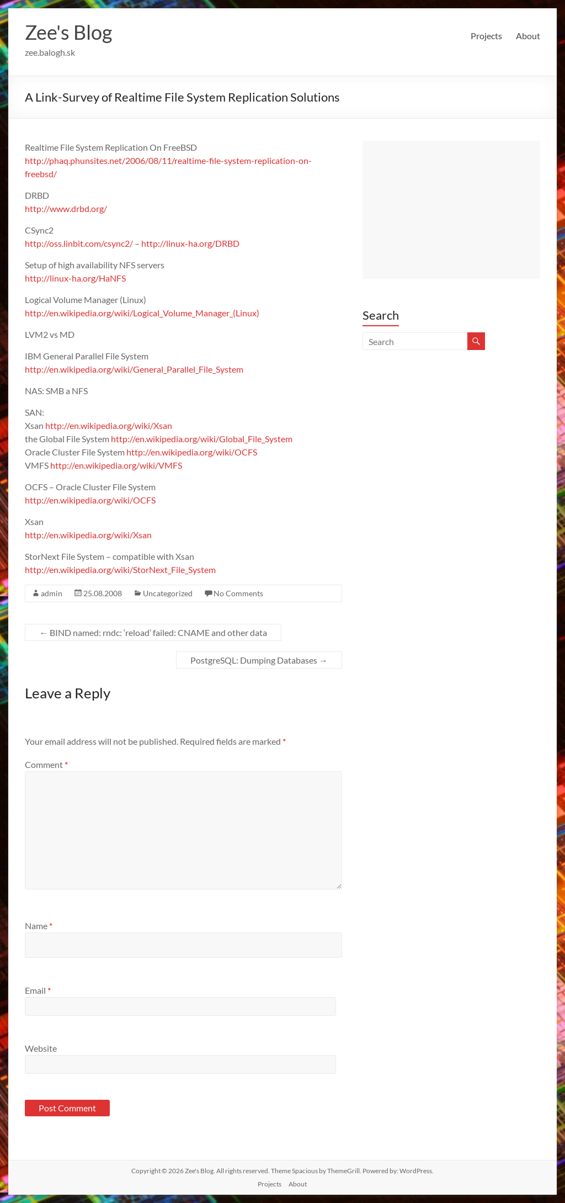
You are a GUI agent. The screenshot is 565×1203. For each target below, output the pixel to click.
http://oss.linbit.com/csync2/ (79, 243)
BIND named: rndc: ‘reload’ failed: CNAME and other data (153, 632)
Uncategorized (168, 593)
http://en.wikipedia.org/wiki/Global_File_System (201, 438)
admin (51, 593)
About (528, 35)
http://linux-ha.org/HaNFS (75, 278)
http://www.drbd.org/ (66, 208)
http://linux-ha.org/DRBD (190, 243)
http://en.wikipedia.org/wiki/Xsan (108, 425)
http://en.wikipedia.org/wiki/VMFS (116, 465)
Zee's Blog (68, 32)
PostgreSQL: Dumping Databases (259, 660)
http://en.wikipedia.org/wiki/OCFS (191, 452)
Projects (486, 35)
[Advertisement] (451, 210)
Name (38, 925)
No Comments (238, 593)
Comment (46, 764)
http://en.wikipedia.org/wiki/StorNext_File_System (120, 569)
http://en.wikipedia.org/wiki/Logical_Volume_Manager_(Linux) (142, 313)
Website (41, 1048)
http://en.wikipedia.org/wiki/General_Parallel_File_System (134, 369)
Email (38, 990)
